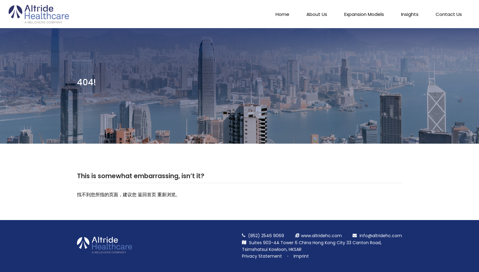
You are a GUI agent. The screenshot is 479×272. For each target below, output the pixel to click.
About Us (316, 14)
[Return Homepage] (104, 252)
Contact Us (449, 14)
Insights (410, 14)
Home (282, 14)
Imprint (301, 256)
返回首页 (147, 194)
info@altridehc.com (381, 236)
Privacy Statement (262, 256)
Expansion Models (364, 14)
